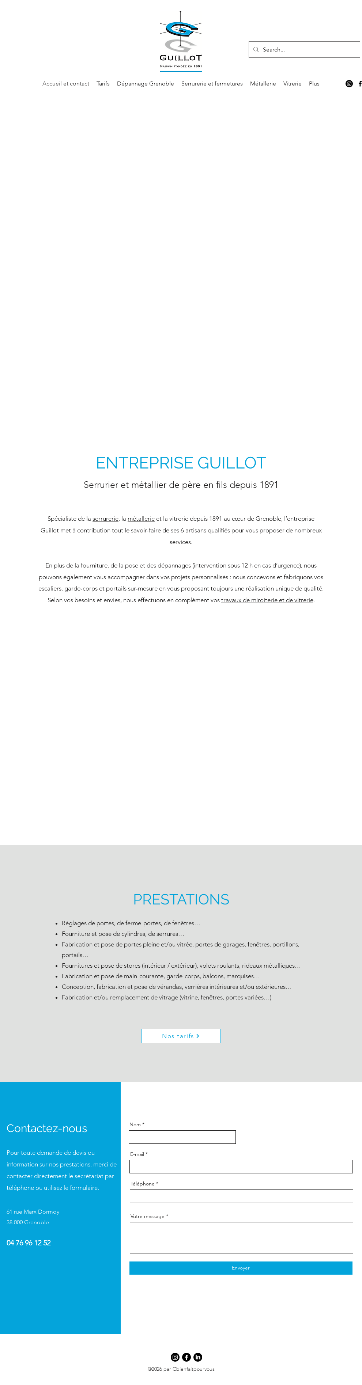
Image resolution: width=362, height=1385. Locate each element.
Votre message (148, 1216)
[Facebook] (186, 1357)
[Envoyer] (240, 1268)
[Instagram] (349, 83)
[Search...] (303, 50)
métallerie (141, 518)
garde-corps (81, 588)
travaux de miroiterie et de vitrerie (267, 600)
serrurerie (105, 518)
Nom (135, 1124)
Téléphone (143, 1183)
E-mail (137, 1154)
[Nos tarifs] (181, 1036)
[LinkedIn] (197, 1357)
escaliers (49, 588)
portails (116, 588)
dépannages (174, 565)
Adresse (255, 1124)
